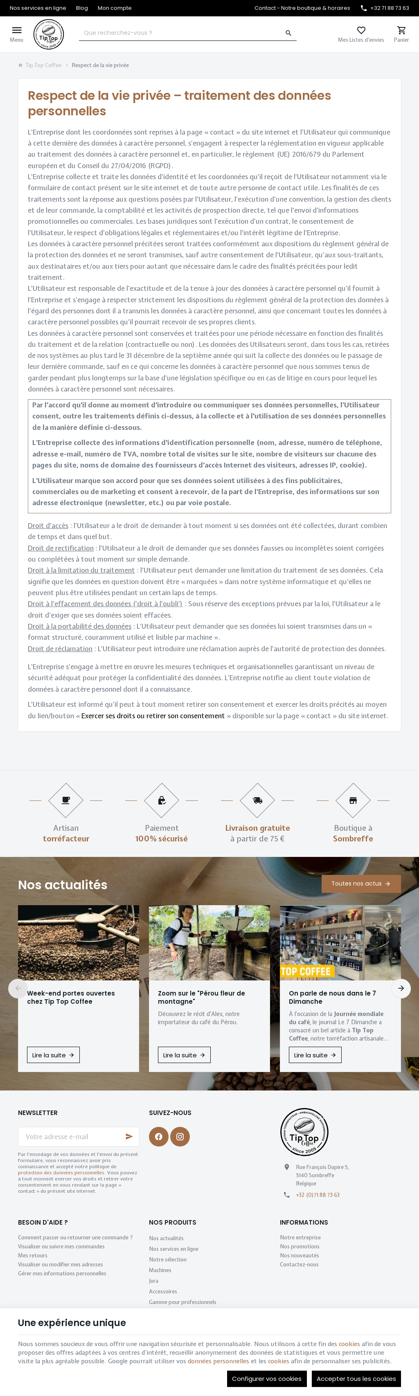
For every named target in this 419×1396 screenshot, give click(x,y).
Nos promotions (300, 1246)
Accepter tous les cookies (356, 1378)
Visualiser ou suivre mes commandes (61, 1246)
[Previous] (18, 988)
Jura (153, 1280)
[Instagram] (180, 1136)
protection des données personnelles (61, 1172)
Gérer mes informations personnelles (62, 1273)
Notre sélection (168, 1259)
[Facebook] (159, 1136)
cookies (349, 1344)
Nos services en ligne (173, 1248)
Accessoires (163, 1291)
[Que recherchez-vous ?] (188, 33)
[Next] (401, 988)
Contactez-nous (299, 1264)
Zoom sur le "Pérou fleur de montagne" (201, 997)
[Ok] (129, 1136)
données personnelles (218, 1361)
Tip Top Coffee (39, 65)
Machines (160, 1270)
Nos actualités (63, 885)
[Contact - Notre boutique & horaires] (302, 8)
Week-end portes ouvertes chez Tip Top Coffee (71, 997)
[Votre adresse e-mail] (78, 1136)
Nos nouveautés (299, 1255)
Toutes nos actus (356, 883)
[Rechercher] (289, 33)
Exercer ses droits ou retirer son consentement (153, 715)
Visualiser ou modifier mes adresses (60, 1264)
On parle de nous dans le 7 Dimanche (332, 997)
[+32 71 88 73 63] (384, 8)
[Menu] (16, 34)
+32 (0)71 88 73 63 (318, 1194)
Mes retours (32, 1255)
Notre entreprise (300, 1237)
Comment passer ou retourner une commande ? (75, 1237)
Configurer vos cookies (267, 1378)
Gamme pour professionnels (182, 1302)
